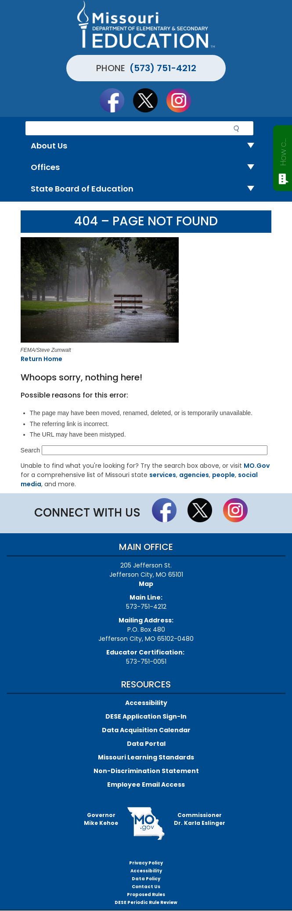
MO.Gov (257, 465)
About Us (146, 146)
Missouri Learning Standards (146, 757)
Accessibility (146, 702)
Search (30, 450)
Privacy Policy (146, 863)
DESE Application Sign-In (146, 716)
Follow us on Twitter (149, 100)
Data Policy (146, 878)
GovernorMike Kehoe (101, 819)
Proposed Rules (146, 894)
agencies (194, 474)
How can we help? (283, 150)
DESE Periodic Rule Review (146, 902)
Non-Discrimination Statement (146, 770)
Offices (146, 167)
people (223, 474)
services (162, 474)
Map (146, 583)
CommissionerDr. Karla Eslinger (199, 819)
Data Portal (146, 743)
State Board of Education (146, 189)
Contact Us (146, 886)
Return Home (41, 358)
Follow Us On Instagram (182, 100)
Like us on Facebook (116, 100)
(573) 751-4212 (163, 68)
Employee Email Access (146, 784)
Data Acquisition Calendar (146, 730)
